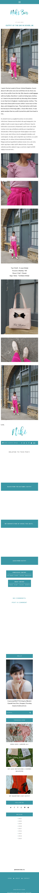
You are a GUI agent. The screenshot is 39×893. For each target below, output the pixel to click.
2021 (20, 818)
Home (10, 878)
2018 (20, 826)
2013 (20, 838)
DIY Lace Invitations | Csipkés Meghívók (19, 770)
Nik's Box (21, 889)
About (18, 878)
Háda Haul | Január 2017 (19, 744)
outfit (10, 442)
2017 (20, 828)
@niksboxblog (19, 869)
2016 (20, 831)
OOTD (6, 442)
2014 (20, 836)
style (16, 442)
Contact (27, 878)
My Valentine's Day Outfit (19, 796)
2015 (20, 833)
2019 (20, 823)
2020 (20, 821)
